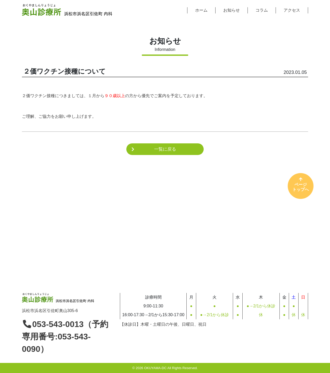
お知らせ (231, 10)
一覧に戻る (165, 149)
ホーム (201, 10)
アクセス (292, 10)
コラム (261, 10)
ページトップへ (301, 184)
